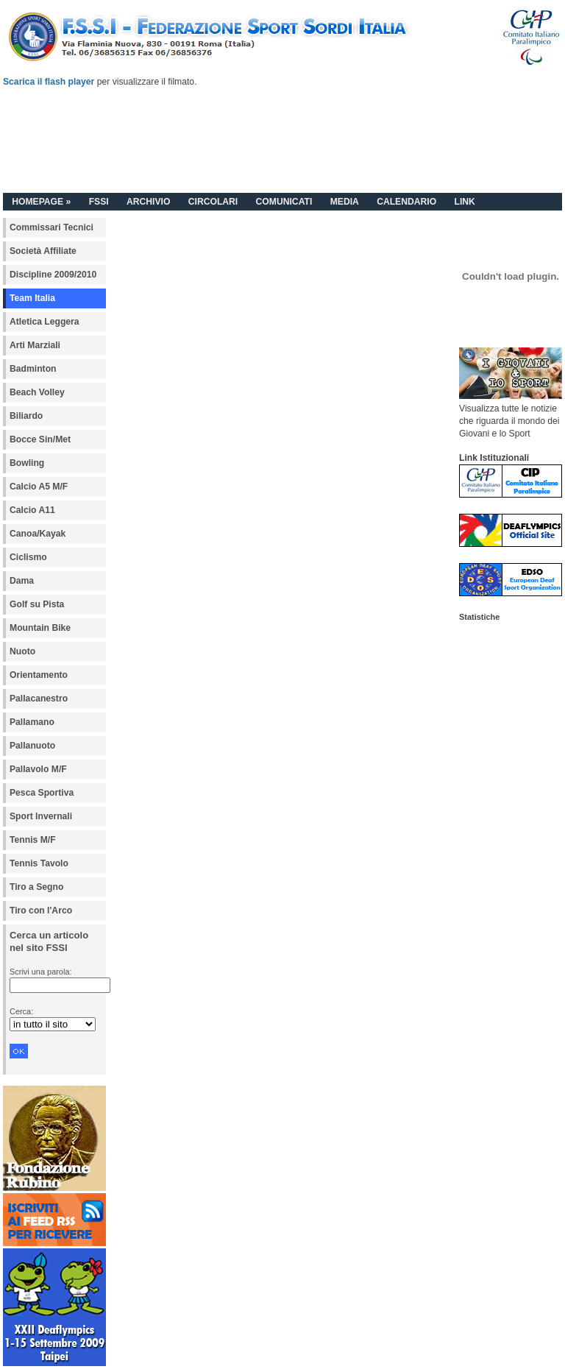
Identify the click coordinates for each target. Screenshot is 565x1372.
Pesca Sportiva (42, 793)
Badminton (33, 369)
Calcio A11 (32, 510)
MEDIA (344, 202)
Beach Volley (37, 392)
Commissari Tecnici (51, 227)
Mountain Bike (40, 628)
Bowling (27, 463)
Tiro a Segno (36, 887)
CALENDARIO (406, 202)
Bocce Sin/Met (40, 439)
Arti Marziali (35, 345)
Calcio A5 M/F (39, 486)
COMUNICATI (284, 202)
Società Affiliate (43, 251)
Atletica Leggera (44, 322)
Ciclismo (28, 557)
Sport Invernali (41, 816)
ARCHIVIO (148, 202)
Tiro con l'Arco (41, 910)
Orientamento (39, 675)
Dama (22, 581)
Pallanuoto (32, 745)
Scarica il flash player (48, 82)
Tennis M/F (33, 840)
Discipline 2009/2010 (53, 274)
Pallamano (32, 722)
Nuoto (22, 651)
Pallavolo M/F (38, 769)
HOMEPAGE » (41, 202)
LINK (464, 202)
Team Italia (32, 298)
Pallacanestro (39, 698)
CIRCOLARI (213, 202)
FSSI (99, 202)
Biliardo (26, 416)
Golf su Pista (37, 604)
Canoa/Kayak (37, 533)
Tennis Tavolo (39, 863)
